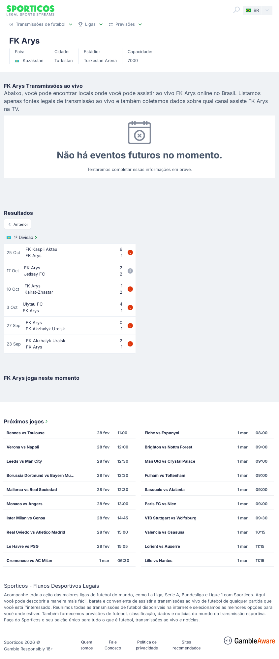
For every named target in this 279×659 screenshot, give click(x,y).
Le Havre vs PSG (23, 546)
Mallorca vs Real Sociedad (32, 489)
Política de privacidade (147, 645)
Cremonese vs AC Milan (29, 560)
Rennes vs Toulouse (26, 432)
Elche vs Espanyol (162, 432)
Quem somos (86, 645)
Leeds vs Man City (24, 461)
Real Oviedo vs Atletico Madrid (36, 532)
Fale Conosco (113, 645)
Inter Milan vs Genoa (26, 517)
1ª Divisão (23, 237)
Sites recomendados (186, 645)
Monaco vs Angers (25, 503)
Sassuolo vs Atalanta (165, 489)
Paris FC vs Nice (160, 503)
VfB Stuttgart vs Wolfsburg (171, 517)
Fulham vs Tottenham (165, 475)
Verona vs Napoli (23, 447)
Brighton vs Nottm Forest (168, 447)
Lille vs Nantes (158, 560)
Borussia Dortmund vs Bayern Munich (42, 475)
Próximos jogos (26, 421)
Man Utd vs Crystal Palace (170, 461)
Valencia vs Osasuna (164, 532)
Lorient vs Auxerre (162, 546)
